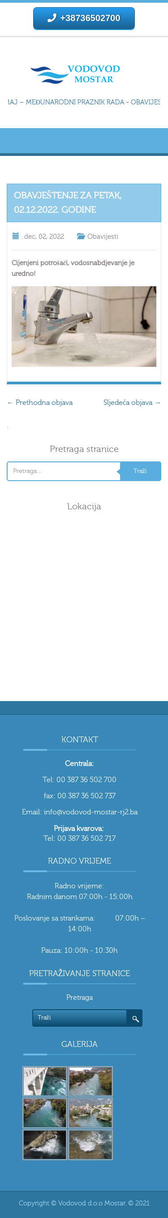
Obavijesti (102, 237)
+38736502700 (83, 18)
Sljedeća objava (132, 403)
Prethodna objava (40, 403)
